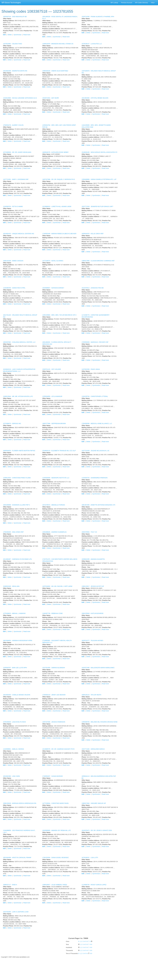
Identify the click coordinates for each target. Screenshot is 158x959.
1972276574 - (53, 505)
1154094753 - (94, 478)
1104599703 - (13, 206)
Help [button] (153, 2)
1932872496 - (98, 667)
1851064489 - (17, 857)
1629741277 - (92, 640)
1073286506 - (17, 152)
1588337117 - (10, 884)
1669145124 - (91, 695)
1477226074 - (52, 261)
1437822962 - (12, 44)
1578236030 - (14, 722)
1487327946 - (53, 722)
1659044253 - (93, 233)
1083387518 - (15, 16)
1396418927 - (54, 884)
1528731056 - (98, 16)
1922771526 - (97, 206)
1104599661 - (13, 749)
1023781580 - (53, 667)
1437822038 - (91, 369)
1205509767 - (15, 667)
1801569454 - (17, 640)
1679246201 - (90, 857)
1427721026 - (95, 450)
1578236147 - (92, 44)
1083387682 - (19, 342)
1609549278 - (55, 152)
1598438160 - (55, 71)
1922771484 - (93, 749)
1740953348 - (59, 233)
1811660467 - (17, 559)
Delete (10, 34)
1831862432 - (18, 233)
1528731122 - (51, 369)
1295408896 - (99, 179)
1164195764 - (95, 396)
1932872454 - (50, 98)
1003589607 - (53, 288)
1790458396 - (97, 423)
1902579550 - (89, 532)
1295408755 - (99, 722)
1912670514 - (93, 288)
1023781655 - (15, 912)
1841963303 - (16, 695)
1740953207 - (52, 776)
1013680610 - (56, 206)
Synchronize (17, 34)
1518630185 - (99, 152)
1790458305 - (13, 532)
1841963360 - (95, 98)
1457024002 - (57, 586)
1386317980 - (98, 261)
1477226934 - (55, 803)
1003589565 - (56, 830)
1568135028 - (19, 803)
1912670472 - (97, 830)
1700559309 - (95, 342)
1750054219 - (53, 695)
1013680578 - (58, 749)
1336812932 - (17, 478)
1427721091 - (16, 179)
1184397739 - (52, 613)
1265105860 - (59, 315)
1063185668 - (16, 505)
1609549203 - (19, 450)
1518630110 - (59, 450)
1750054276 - (13, 125)
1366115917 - (93, 586)
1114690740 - (94, 884)
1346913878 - (57, 44)
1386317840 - (94, 803)
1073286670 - (12, 423)
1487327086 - (58, 179)
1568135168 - (13, 261)
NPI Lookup (114, 2)
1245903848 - (55, 478)
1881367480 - (98, 505)
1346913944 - (18, 396)
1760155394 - (55, 857)
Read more (26, 34)
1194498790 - (14, 288)
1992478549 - (92, 613)
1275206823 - (14, 613)
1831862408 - (15, 71)
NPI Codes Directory (141, 2)
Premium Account (126, 2)
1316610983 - (20, 98)
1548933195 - (11, 586)
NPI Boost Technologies (11, 3)
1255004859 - (52, 396)
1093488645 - (54, 532)
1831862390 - (11, 776)
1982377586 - (54, 423)
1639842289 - (93, 559)
